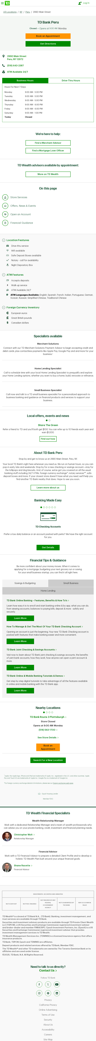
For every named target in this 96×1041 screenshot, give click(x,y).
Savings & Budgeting (25, 583)
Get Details (48, 547)
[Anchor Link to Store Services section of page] (5, 197)
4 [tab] (52, 712)
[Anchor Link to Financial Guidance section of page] (5, 223)
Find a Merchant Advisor (48, 143)
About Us (59, 1025)
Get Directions (48, 44)
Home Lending (48, 591)
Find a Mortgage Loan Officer (48, 151)
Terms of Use (59, 1015)
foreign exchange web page (63, 783)
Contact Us (63, 970)
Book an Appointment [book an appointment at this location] (48, 36)
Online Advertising (59, 1010)
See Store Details (49, 738)
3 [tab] (49, 712)
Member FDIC (48, 799)
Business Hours (25, 81)
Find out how (48, 439)
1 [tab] (44, 712)
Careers (59, 1035)
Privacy (59, 1000)
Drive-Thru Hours (71, 81)
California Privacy (59, 1005)
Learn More (20, 618)
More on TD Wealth (48, 174)
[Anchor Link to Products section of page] (5, 214)
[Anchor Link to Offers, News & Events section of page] (5, 206)
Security (59, 1020)
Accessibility (59, 1030)
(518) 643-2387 (15, 66)
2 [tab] (47, 712)
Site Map (60, 1040)
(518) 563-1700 (47, 730)
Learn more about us (48, 488)
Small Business (70, 583)
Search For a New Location (48, 760)
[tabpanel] (48, 527)
